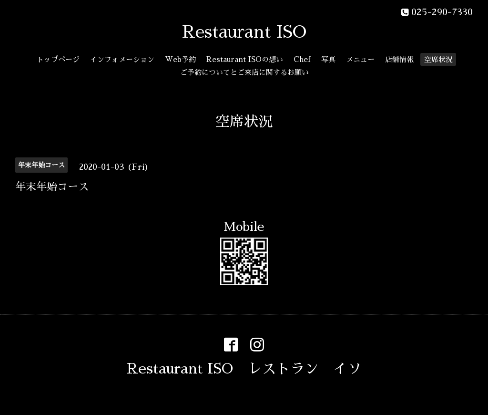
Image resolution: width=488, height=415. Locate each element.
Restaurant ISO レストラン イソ (244, 369)
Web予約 (180, 59)
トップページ (58, 59)
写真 (328, 59)
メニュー (360, 59)
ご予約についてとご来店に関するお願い (244, 72)
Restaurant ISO (244, 32)
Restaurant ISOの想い (244, 59)
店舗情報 (399, 59)
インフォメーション (122, 59)
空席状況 (438, 59)
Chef (302, 59)
